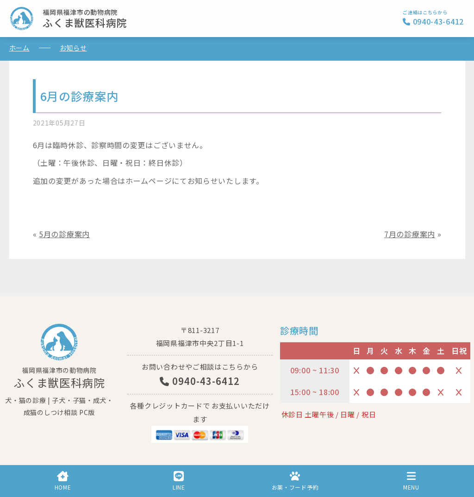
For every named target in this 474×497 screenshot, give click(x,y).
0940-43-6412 (200, 381)
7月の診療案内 (409, 233)
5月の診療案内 (64, 233)
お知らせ (73, 47)
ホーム (19, 47)
